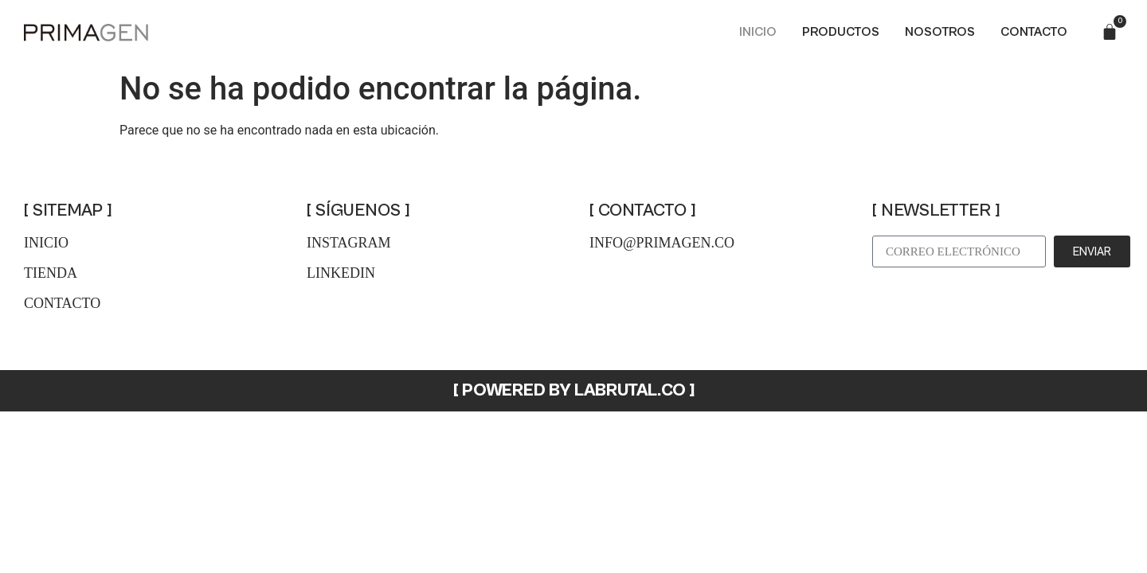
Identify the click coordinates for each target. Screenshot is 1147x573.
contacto (62, 303)
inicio (46, 243)
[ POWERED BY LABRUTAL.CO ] (574, 390)
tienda (50, 273)
